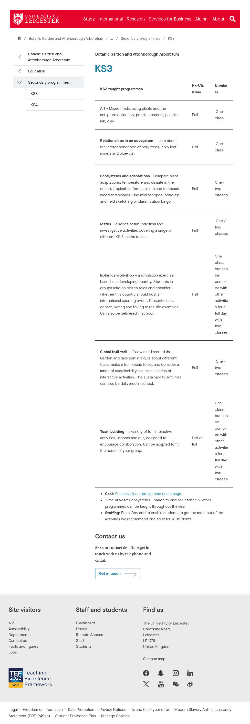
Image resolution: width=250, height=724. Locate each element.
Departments (20, 634)
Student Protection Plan (75, 715)
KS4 (34, 104)
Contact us (18, 640)
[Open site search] (233, 19)
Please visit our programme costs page (148, 493)
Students (84, 646)
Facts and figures (23, 646)
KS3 (34, 93)
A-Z (11, 622)
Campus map (154, 658)
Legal (13, 709)
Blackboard (85, 622)
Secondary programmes (141, 38)
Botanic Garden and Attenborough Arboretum (66, 38)
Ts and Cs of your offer (150, 709)
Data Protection (81, 709)
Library (81, 628)
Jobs (13, 652)
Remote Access (89, 634)
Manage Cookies (115, 715)
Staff (80, 640)
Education (36, 71)
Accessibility (19, 628)
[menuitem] (89, 19)
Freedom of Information (43, 709)
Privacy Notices (112, 709)
